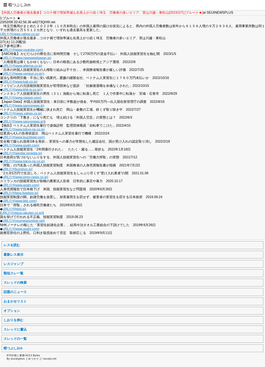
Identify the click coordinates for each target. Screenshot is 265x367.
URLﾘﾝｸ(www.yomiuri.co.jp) (22, 73)
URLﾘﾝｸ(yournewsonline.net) (23, 221)
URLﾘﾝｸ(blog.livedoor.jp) (20, 193)
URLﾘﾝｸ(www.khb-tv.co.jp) (21, 89)
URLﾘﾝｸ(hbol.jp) (14, 209)
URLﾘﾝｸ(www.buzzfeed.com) (23, 137)
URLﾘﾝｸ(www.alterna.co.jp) (22, 66)
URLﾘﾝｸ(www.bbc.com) (19, 201)
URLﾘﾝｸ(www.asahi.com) (20, 145)
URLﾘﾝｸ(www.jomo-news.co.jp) (25, 177)
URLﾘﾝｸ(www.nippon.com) (21, 97)
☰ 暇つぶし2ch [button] (16, 5)
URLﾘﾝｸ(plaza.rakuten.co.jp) (22, 213)
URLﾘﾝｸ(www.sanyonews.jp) (23, 105)
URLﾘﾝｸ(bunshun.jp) (17, 169)
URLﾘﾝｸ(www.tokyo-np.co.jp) (23, 129)
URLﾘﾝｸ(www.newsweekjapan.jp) (26, 58)
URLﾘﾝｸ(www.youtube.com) (22, 50)
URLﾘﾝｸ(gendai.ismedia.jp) (22, 153)
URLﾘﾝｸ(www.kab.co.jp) (19, 82)
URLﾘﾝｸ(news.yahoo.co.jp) (19, 34)
